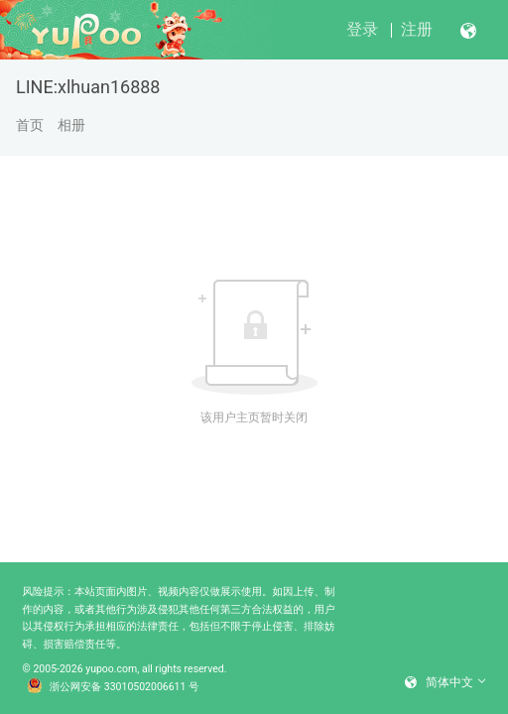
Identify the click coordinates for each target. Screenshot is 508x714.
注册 (417, 29)
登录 (362, 29)
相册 (71, 125)
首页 (30, 125)
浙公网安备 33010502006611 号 (113, 687)
